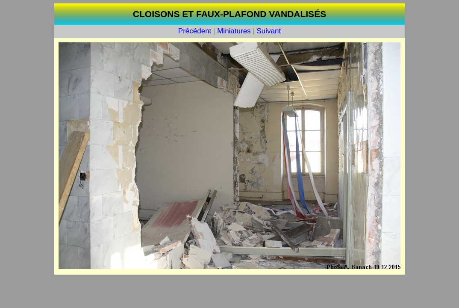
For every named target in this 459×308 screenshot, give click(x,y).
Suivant (268, 31)
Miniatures (233, 31)
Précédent (195, 31)
